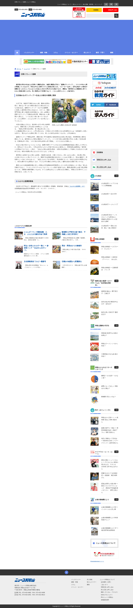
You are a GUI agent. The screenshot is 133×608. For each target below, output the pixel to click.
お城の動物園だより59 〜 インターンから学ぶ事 (109, 508)
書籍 (88, 584)
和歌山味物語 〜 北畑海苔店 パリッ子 (109, 269)
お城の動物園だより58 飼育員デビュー (109, 519)
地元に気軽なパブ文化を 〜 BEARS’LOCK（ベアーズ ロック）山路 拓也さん (109, 441)
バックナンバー (76, 579)
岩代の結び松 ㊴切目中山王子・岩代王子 (109, 303)
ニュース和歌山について (64, 4)
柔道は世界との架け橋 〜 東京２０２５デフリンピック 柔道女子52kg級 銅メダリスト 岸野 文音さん (109, 488)
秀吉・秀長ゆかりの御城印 (72, 246)
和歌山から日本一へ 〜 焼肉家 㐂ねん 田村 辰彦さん (109, 420)
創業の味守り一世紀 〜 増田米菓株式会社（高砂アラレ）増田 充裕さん (109, 430)
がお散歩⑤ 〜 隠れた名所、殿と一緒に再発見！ (109, 227)
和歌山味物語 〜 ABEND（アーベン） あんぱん (109, 258)
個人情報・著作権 (88, 4)
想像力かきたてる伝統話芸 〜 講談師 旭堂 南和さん (109, 475)
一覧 (116, 176)
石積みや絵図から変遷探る (72, 261)
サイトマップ (98, 4)
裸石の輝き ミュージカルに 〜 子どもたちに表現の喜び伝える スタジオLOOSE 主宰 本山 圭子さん (109, 464)
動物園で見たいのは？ (108, 396)
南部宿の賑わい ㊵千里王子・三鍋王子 (109, 292)
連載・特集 (74, 582)
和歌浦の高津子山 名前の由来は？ (109, 334)
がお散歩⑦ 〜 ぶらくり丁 (109, 204)
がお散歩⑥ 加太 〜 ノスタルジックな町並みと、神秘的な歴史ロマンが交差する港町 (109, 218)
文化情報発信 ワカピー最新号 (35, 261)
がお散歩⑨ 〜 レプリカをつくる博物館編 (109, 184)
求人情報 (89, 579)
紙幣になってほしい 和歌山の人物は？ (109, 387)
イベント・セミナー (77, 587)
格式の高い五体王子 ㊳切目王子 (109, 313)
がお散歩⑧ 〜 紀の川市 (109, 194)
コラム (73, 584)
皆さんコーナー (77, 4)
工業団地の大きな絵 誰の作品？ (109, 355)
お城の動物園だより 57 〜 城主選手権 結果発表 (109, 529)
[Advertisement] (66, 34)
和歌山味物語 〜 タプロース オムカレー (109, 248)
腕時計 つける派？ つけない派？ (109, 377)
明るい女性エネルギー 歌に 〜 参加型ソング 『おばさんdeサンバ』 (36, 248)
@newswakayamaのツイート (97, 561)
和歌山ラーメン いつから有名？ (109, 345)
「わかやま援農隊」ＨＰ (77, 186)
